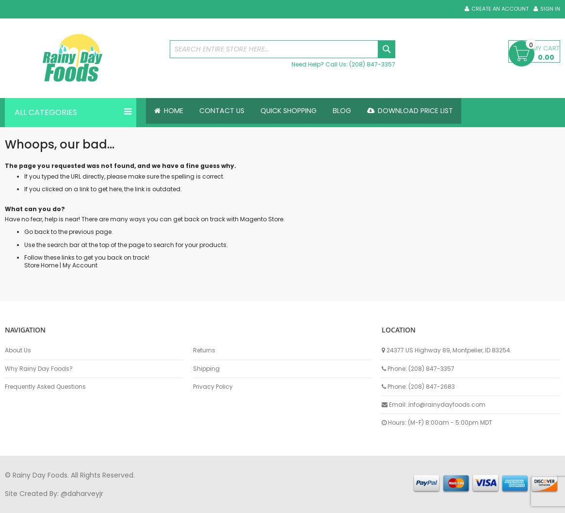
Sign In (550, 9)
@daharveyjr (82, 493)
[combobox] (282, 49)
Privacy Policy (213, 387)
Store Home (41, 265)
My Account (80, 265)
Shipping (206, 369)
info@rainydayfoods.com (446, 404)
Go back (36, 232)
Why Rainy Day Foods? (39, 369)
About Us (18, 350)
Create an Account (500, 9)
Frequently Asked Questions (45, 387)
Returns (204, 350)
